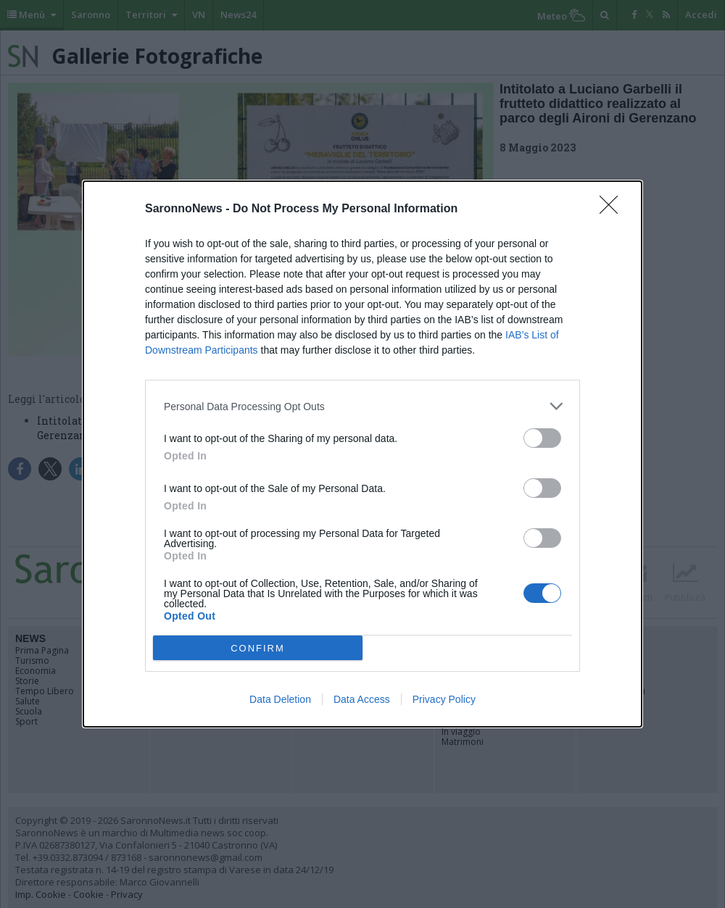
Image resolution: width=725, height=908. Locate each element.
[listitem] (362, 406)
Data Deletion (280, 699)
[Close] (613, 209)
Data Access (362, 699)
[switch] (542, 438)
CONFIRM (258, 648)
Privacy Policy (444, 699)
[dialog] (362, 454)
